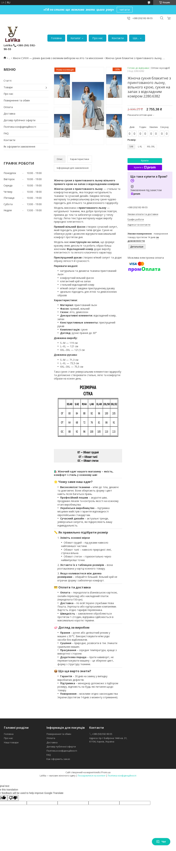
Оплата (8, 107)
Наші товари (11, 742)
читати (125, 10)
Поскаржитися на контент (91, 775)
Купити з (145, 167)
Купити (145, 160)
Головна (56, 38)
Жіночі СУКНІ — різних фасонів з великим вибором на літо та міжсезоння (58, 58)
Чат (161, 841)
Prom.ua (105, 772)
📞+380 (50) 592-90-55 (100, 734)
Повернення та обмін (17, 100)
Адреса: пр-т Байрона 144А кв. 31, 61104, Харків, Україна (108, 739)
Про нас (97, 38)
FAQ (6, 133)
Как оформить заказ (58, 759)
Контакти (118, 38)
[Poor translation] (13, 798)
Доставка (9, 113)
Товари (8, 87)
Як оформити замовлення (19, 146)
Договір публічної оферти (19, 120)
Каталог (76, 38)
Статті (7, 80)
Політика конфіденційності (20, 126)
